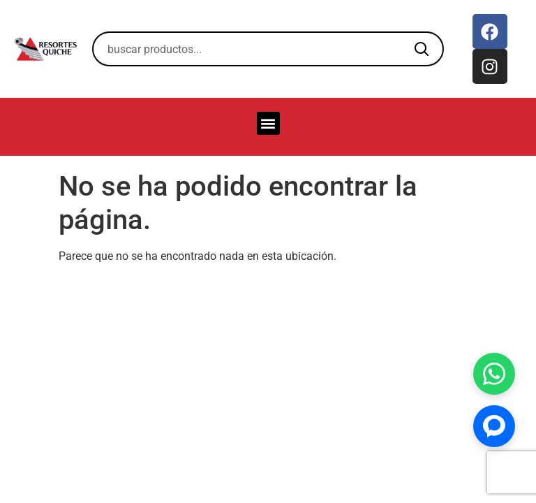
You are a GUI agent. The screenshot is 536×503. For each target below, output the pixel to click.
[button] (268, 123)
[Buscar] (421, 49)
